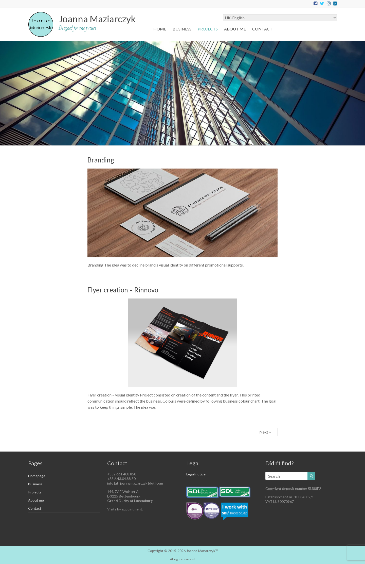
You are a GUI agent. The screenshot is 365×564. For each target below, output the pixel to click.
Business (182, 28)
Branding (100, 160)
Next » (265, 431)
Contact (262, 28)
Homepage (36, 476)
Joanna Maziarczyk (97, 18)
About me (235, 28)
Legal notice (196, 474)
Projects (208, 28)
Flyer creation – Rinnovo (122, 290)
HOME (159, 28)
